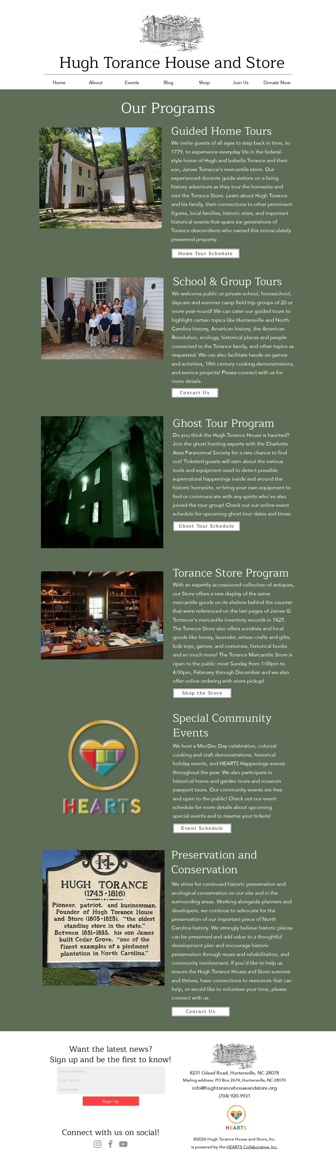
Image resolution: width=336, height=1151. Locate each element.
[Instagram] (97, 1144)
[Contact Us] (195, 393)
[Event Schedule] (202, 828)
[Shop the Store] (202, 693)
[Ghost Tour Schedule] (206, 526)
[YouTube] (123, 1144)
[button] (95, 82)
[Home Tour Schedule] (205, 253)
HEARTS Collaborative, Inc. (252, 1147)
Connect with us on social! (110, 1132)
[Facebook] (110, 1144)
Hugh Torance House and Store (172, 63)
